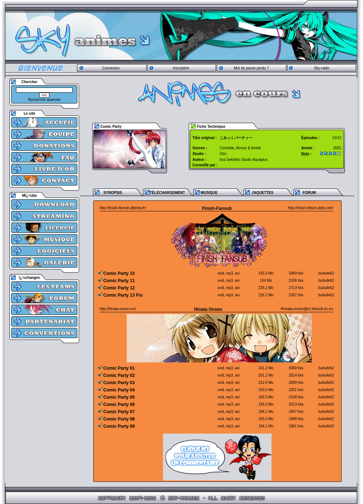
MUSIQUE (209, 193)
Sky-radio (321, 68)
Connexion (110, 68)
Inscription (181, 68)
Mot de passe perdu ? (251, 68)
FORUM (309, 193)
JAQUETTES (262, 193)
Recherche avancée (44, 100)
